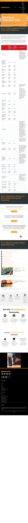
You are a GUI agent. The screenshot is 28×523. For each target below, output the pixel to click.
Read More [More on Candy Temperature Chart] (25, 288)
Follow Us (22, 324)
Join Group (14, 324)
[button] (14, 251)
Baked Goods (12, 288)
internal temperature (6, 42)
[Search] (15, 7)
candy (20, 288)
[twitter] (5, 376)
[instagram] (7, 376)
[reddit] (9, 376)
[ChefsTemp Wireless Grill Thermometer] (14, 208)
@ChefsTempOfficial (14, 338)
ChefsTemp (3, 288)
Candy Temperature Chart (18, 280)
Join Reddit (5, 325)
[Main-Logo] (5, 7)
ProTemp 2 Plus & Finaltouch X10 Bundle (14, 206)
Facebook (14, 320)
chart (10, 42)
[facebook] (2, 376)
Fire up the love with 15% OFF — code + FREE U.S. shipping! (14, 0)
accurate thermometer (17, 288)
